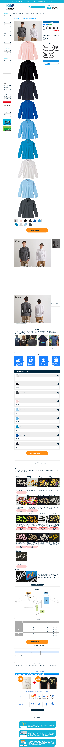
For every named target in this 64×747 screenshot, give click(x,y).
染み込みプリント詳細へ (43, 529)
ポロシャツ (42, 13)
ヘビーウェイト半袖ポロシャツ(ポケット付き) (54, 348)
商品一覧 (32, 13)
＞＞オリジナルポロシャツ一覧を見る (37, 234)
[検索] (29, 7)
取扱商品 (37, 13)
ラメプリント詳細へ (32, 529)
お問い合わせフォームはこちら (38, 7)
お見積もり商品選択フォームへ (37, 230)
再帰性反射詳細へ (21, 567)
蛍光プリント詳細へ (21, 529)
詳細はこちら (37, 584)
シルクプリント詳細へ (21, 493)
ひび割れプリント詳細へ (54, 529)
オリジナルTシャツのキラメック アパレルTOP (21, 13)
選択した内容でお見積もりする (37, 453)
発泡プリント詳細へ (21, 547)
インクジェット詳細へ (21, 511)
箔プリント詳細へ (32, 547)
